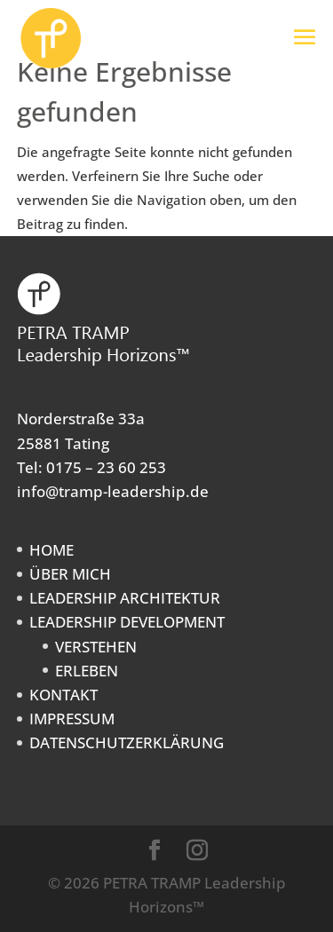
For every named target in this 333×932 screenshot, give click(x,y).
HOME (51, 550)
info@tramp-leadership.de (113, 491)
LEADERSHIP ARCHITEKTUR (124, 598)
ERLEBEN (86, 670)
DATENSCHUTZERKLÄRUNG (126, 742)
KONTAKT (63, 694)
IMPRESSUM (72, 718)
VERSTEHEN (96, 646)
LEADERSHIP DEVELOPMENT (127, 622)
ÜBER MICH (70, 574)
